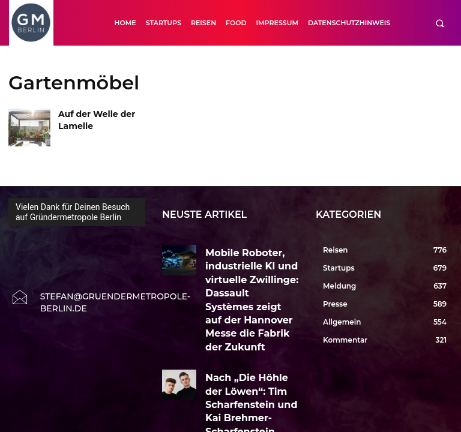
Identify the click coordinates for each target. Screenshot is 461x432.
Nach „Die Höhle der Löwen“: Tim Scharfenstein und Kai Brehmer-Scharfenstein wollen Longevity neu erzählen (250, 326)
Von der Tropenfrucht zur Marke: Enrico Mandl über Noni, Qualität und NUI (245, 377)
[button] (439, 23)
